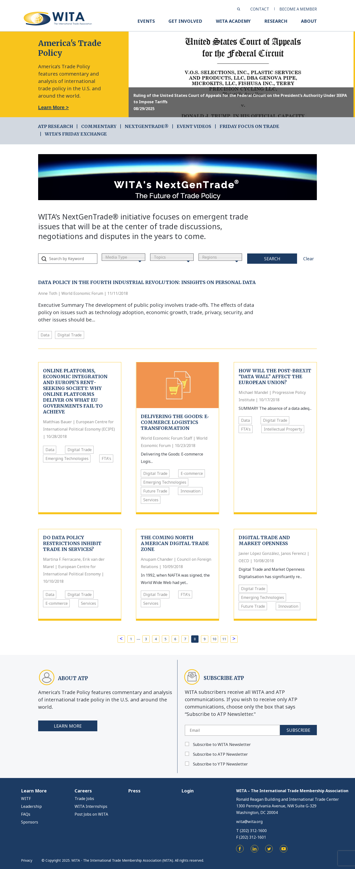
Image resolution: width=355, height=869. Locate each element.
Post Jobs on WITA (91, 814)
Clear (308, 259)
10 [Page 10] (214, 639)
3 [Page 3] (146, 639)
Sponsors (29, 822)
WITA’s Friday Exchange (76, 134)
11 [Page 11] (224, 639)
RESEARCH (275, 21)
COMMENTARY (98, 126)
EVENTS (146, 21)
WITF (26, 798)
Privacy (26, 860)
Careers (83, 791)
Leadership (31, 806)
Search (272, 259)
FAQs (25, 814)
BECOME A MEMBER (298, 9)
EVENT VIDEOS (194, 126)
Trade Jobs (84, 798)
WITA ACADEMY (233, 21)
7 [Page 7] (185, 639)
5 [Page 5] (165, 639)
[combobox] (123, 257)
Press (134, 791)
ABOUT (309, 21)
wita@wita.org (249, 821)
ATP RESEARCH (55, 126)
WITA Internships (91, 806)
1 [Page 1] (131, 639)
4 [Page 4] (156, 639)
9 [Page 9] (205, 639)
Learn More (68, 726)
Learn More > (53, 107)
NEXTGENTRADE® (147, 126)
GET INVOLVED (185, 21)
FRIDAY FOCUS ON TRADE (249, 126)
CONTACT (259, 9)
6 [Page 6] (175, 639)
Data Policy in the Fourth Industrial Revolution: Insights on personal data (147, 282)
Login (187, 791)
